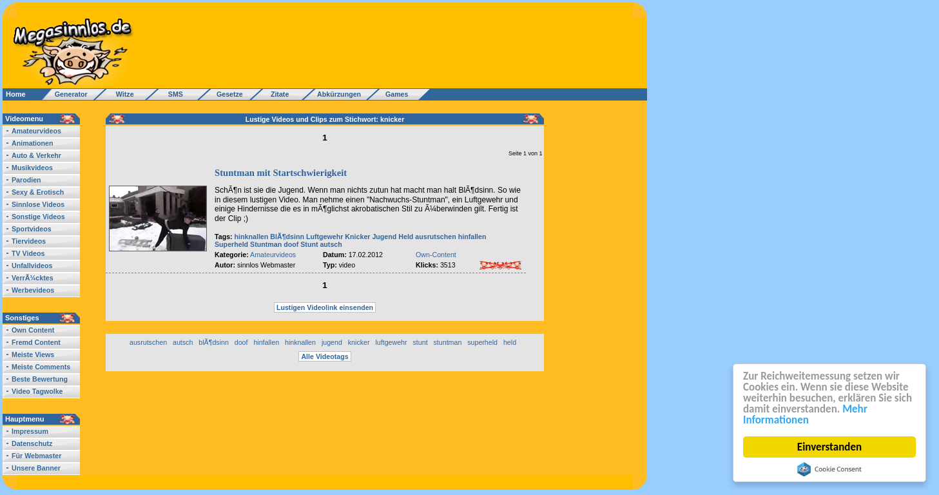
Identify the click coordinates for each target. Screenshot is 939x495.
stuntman (447, 342)
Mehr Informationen (805, 414)
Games (395, 94)
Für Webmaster (36, 456)
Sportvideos (32, 229)
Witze (121, 94)
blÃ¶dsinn (213, 342)
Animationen (32, 143)
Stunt (309, 244)
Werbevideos (33, 290)
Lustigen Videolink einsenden (324, 307)
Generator (65, 94)
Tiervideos (29, 241)
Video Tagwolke (37, 391)
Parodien (26, 180)
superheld (482, 342)
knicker (359, 342)
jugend (332, 342)
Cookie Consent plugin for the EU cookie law (829, 469)
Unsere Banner (36, 468)
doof (291, 244)
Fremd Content (36, 342)
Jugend (384, 236)
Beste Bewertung (40, 379)
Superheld (231, 244)
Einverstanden (829, 447)
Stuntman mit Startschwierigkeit (281, 173)
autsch (331, 244)
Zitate (277, 94)
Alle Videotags (324, 356)
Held (405, 236)
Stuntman (266, 244)
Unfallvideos (32, 265)
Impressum (30, 431)
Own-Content (436, 254)
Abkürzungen (339, 94)
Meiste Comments (41, 367)
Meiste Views (33, 354)
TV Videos (28, 253)
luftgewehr (391, 342)
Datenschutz (32, 443)
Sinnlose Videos (38, 204)
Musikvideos (32, 167)
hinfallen (472, 236)
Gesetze (228, 94)
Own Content (33, 330)
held (509, 342)
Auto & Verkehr (36, 155)
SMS (171, 94)
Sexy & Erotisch (38, 192)
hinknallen (252, 236)
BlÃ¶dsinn (287, 236)
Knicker (357, 236)
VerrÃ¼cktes (32, 278)
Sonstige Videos (38, 216)
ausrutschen (435, 236)
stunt (419, 342)
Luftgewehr (324, 236)
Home (16, 94)
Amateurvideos (36, 131)
